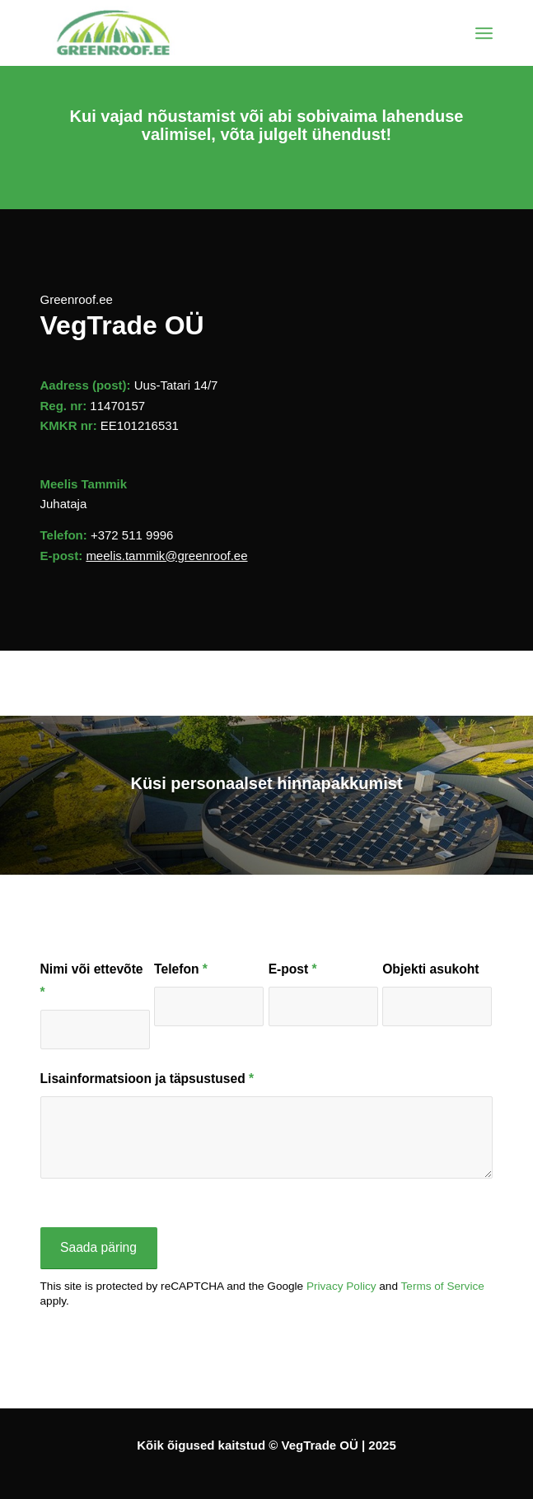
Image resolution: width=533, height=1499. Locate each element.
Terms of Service (442, 1286)
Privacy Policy (341, 1286)
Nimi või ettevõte (91, 980)
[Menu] (484, 33)
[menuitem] (484, 33)
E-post (293, 969)
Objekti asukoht (430, 969)
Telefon (181, 969)
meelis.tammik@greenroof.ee (166, 556)
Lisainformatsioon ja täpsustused (147, 1079)
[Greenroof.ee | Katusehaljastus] (221, 33)
